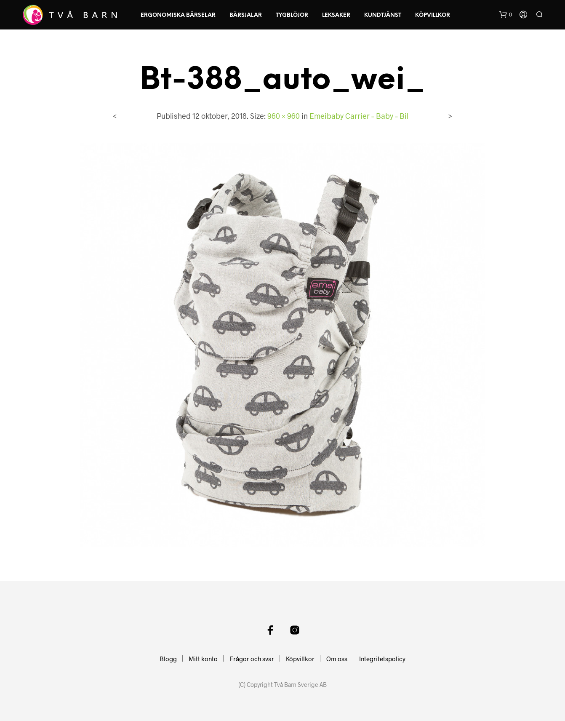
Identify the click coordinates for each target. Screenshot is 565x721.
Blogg (168, 658)
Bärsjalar (245, 15)
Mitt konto (203, 658)
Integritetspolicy (382, 658)
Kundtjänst (382, 15)
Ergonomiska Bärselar (178, 15)
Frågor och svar (251, 658)
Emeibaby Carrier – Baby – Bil (358, 115)
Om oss (336, 658)
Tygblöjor (292, 15)
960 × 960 (283, 115)
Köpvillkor (432, 15)
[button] (505, 15)
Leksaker (336, 15)
